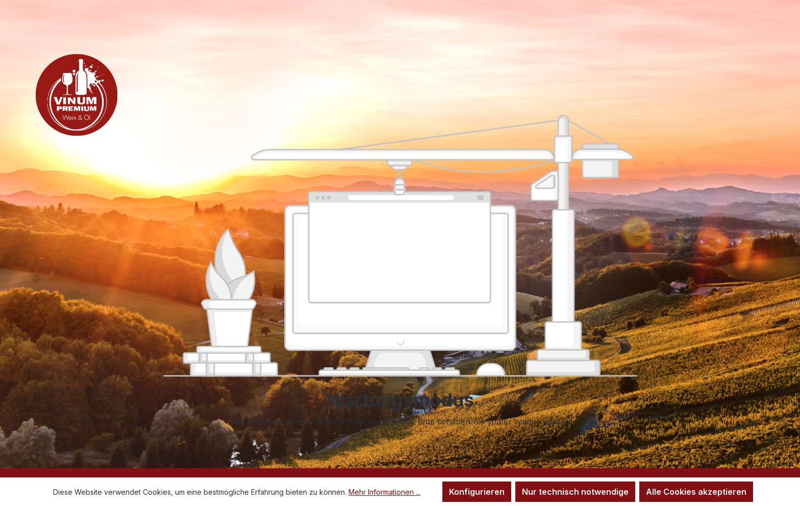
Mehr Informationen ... (384, 492)
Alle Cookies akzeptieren (696, 492)
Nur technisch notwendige (575, 492)
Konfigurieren (477, 492)
